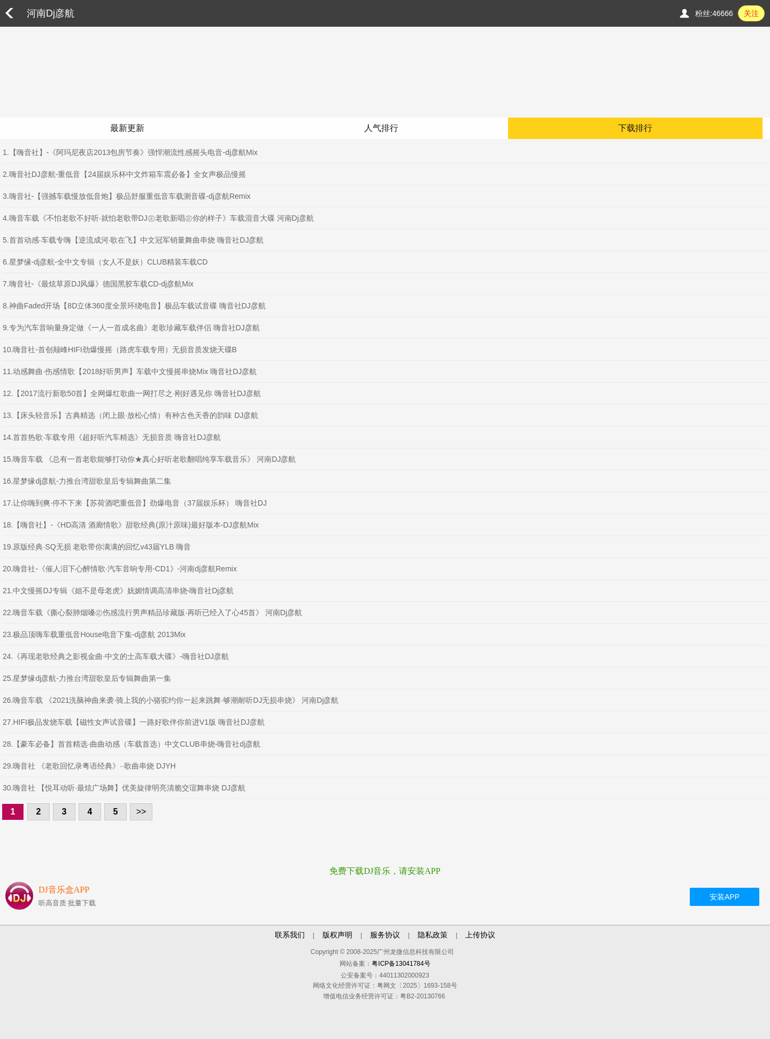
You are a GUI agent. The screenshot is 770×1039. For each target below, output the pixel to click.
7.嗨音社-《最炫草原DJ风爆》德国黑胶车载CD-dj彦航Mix (98, 284)
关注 (751, 13)
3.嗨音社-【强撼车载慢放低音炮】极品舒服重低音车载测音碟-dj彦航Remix (127, 196)
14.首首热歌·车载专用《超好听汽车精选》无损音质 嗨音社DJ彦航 (112, 437)
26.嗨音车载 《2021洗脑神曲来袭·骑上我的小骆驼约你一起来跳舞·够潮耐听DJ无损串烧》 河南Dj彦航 (171, 700)
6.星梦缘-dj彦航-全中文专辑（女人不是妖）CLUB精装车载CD (105, 262)
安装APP (725, 897)
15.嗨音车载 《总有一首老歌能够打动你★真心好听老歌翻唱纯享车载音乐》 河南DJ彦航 (149, 459)
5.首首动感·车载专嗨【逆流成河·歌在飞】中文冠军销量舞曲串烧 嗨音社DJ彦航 (133, 240)
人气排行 (381, 128)
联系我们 (290, 935)
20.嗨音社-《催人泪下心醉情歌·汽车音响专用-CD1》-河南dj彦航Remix (120, 568)
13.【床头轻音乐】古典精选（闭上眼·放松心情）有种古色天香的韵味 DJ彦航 (130, 415)
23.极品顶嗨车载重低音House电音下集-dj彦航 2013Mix (94, 634)
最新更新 (127, 128)
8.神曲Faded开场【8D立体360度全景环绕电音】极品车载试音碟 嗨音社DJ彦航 (134, 305)
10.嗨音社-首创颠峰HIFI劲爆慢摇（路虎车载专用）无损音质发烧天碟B (120, 349)
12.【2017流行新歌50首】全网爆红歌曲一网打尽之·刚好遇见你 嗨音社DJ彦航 (132, 393)
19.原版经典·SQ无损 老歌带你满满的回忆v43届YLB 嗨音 (97, 546)
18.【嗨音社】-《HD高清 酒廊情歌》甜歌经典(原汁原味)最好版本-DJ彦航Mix (131, 525)
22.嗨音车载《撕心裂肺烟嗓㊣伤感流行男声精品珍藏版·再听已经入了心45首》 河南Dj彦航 (152, 612)
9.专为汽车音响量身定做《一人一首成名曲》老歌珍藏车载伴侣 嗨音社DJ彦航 (131, 327)
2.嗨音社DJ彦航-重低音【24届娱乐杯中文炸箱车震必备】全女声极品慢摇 (124, 174)
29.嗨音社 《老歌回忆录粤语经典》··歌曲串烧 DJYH (89, 766)
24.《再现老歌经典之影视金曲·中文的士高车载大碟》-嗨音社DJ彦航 (116, 656)
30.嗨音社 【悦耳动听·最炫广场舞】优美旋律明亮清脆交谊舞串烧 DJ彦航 (124, 788)
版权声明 (337, 935)
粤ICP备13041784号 (401, 963)
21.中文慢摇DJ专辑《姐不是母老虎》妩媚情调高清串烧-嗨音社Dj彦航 (118, 590)
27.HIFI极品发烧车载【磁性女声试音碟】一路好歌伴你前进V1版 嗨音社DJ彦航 (134, 722)
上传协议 (480, 935)
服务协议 (385, 935)
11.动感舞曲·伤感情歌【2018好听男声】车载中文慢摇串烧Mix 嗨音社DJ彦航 (130, 371)
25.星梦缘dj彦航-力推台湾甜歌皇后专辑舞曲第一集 (87, 678)
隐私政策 (433, 935)
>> (141, 811)
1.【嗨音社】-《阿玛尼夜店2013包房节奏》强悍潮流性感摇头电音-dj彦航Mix (130, 152)
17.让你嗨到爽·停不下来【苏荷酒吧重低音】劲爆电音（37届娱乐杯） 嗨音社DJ (135, 503)
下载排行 (635, 128)
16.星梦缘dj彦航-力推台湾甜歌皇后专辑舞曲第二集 (87, 481)
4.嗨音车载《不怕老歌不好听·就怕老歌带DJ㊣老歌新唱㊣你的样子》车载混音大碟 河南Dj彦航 (158, 218)
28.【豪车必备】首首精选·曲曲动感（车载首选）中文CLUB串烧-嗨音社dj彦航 (131, 744)
